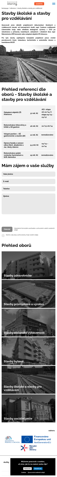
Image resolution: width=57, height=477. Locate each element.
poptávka (39, 4)
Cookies (23, 472)
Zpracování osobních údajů (36, 472)
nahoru (51, 431)
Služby (6, 462)
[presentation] (18, 221)
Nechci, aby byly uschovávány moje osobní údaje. (22, 235)
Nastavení (27, 468)
